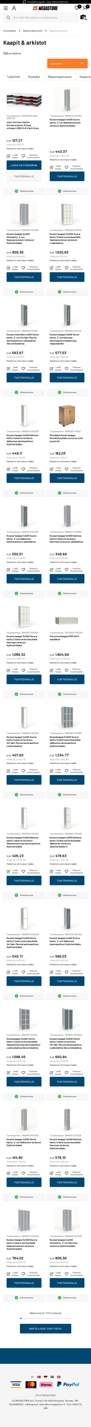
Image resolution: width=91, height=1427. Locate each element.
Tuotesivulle (24, 176)
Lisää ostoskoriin (24, 165)
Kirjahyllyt (34, 76)
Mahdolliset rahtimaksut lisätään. (20, 149)
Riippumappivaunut (60, 76)
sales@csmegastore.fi (52, 1404)
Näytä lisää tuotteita (45, 1328)
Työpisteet (13, 76)
